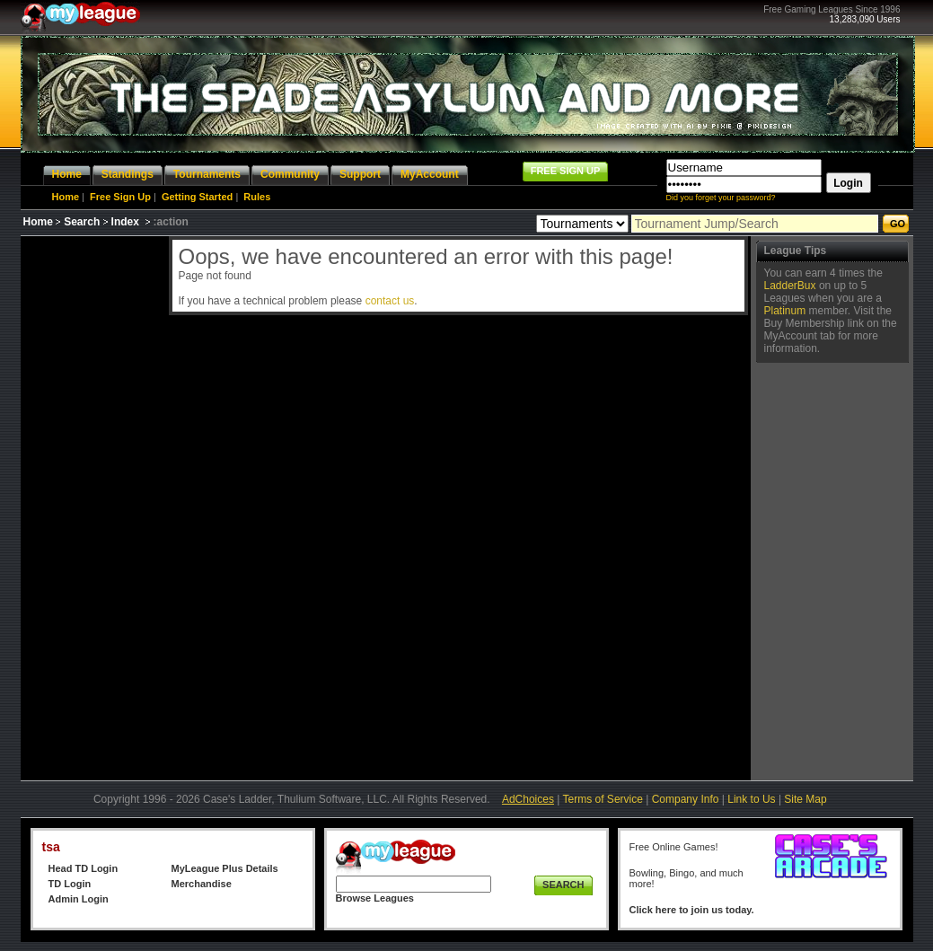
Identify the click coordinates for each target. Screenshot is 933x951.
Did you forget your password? (721, 197)
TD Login (70, 883)
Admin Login (78, 899)
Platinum (785, 310)
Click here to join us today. (691, 909)
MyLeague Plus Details (225, 868)
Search (82, 222)
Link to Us (751, 799)
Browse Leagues (375, 898)
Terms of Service (603, 799)
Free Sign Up (120, 196)
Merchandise (202, 883)
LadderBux (790, 285)
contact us (390, 301)
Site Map (805, 799)
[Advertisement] (92, 505)
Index (125, 222)
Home (66, 196)
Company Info (685, 799)
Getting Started (197, 196)
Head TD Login (83, 868)
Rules (256, 196)
